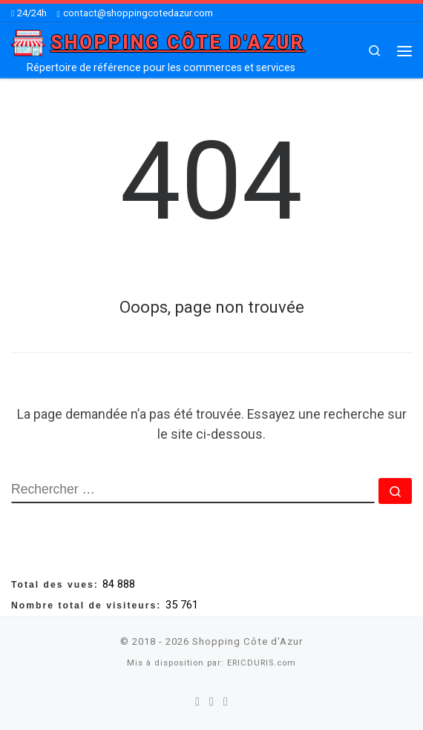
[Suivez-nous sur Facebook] (197, 702)
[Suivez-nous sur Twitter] (211, 702)
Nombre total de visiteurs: (88, 605)
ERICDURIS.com (261, 663)
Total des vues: (56, 585)
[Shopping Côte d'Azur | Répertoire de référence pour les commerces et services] (28, 42)
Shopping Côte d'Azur (247, 641)
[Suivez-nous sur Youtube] (225, 702)
